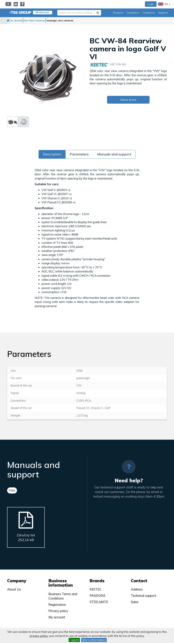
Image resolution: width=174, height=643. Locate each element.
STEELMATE (99, 602)
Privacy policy (58, 611)
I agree (74, 640)
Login (151, 4)
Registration (57, 605)
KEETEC (96, 589)
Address (137, 589)
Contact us (149, 12)
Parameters (79, 154)
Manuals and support (114, 154)
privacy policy (39, 636)
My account (56, 617)
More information (94, 640)
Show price (128, 100)
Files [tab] (12, 490)
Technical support (143, 596)
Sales (134, 602)
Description (52, 154)
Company (133, 12)
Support (163, 12)
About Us (14, 589)
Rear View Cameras (52, 20)
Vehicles (44, 12)
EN (164, 4)
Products (118, 12)
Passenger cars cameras (84, 20)
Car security (27, 20)
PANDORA (98, 596)
